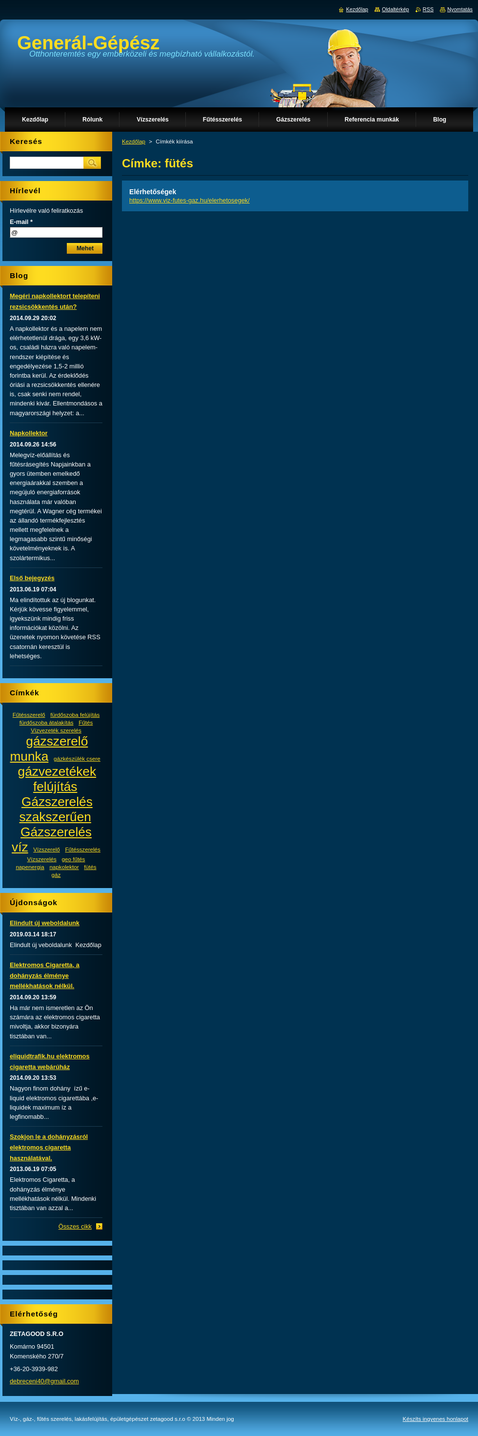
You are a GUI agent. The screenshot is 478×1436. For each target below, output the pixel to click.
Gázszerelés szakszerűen (55, 809)
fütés (90, 867)
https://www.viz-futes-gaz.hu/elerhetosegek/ (189, 200)
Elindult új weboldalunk (45, 923)
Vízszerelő (46, 849)
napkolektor (64, 867)
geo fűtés (73, 859)
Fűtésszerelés (82, 849)
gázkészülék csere (77, 758)
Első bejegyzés (32, 578)
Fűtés (86, 722)
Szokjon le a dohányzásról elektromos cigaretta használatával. (49, 1147)
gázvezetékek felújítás (57, 779)
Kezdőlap (133, 141)
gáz (56, 874)
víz (20, 847)
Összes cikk (75, 1226)
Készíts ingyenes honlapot (435, 1419)
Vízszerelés (42, 859)
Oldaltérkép (395, 9)
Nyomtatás (460, 9)
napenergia (30, 867)
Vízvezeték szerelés (56, 730)
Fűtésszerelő (29, 714)
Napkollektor (29, 433)
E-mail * (21, 221)
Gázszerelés (56, 832)
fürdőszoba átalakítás (47, 722)
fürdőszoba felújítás (75, 714)
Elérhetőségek (152, 192)
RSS (428, 9)
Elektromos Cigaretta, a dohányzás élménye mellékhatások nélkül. (45, 975)
